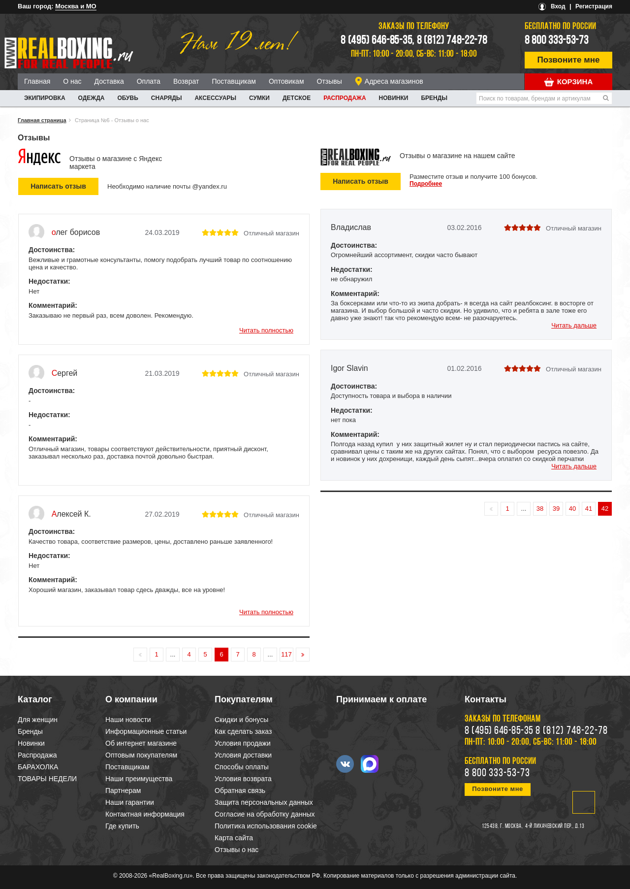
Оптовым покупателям (141, 755)
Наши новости (128, 720)
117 (286, 654)
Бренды (434, 98)
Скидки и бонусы (241, 720)
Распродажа (344, 98)
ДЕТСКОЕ (297, 98)
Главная (37, 81)
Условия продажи (243, 743)
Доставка (109, 81)
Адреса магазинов (394, 81)
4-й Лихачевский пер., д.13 (554, 826)
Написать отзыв (360, 181)
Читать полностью (266, 330)
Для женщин (38, 720)
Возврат (186, 81)
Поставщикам (234, 81)
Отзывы (329, 81)
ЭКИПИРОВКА (44, 98)
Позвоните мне (568, 60)
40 (572, 508)
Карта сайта (234, 838)
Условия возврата (243, 779)
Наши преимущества (138, 779)
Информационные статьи (146, 731)
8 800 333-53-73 (557, 41)
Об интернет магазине (141, 743)
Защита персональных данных (264, 802)
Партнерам (123, 790)
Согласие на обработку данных (265, 814)
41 (588, 508)
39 (556, 508)
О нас (72, 81)
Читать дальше (574, 325)
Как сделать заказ (243, 731)
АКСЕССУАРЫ (215, 98)
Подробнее (426, 183)
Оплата (148, 81)
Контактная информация (145, 814)
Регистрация (593, 6)
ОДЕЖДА (91, 98)
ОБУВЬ (127, 98)
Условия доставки (243, 755)
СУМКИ (259, 98)
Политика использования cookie (266, 826)
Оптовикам (286, 81)
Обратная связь (240, 790)
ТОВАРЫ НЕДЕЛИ (47, 779)
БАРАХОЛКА (38, 767)
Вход (558, 6)
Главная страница (42, 120)
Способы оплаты (242, 767)
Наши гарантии (129, 802)
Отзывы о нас (236, 850)
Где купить (122, 826)
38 (539, 508)
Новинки (394, 98)
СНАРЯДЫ (166, 98)
